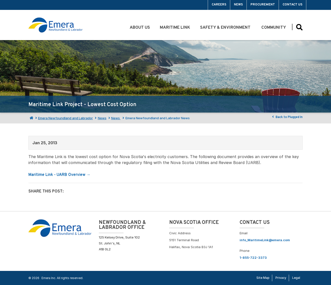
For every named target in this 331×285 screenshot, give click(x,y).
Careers (219, 5)
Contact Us (292, 5)
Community (274, 27)
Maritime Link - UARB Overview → (59, 174)
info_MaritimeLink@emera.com (265, 240)
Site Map (262, 278)
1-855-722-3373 (253, 258)
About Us (140, 27)
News (238, 5)
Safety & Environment (225, 27)
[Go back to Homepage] (59, 228)
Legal (296, 278)
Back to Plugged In (287, 117)
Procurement (262, 5)
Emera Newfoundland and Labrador (65, 118)
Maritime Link (175, 27)
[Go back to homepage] (55, 25)
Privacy (280, 278)
